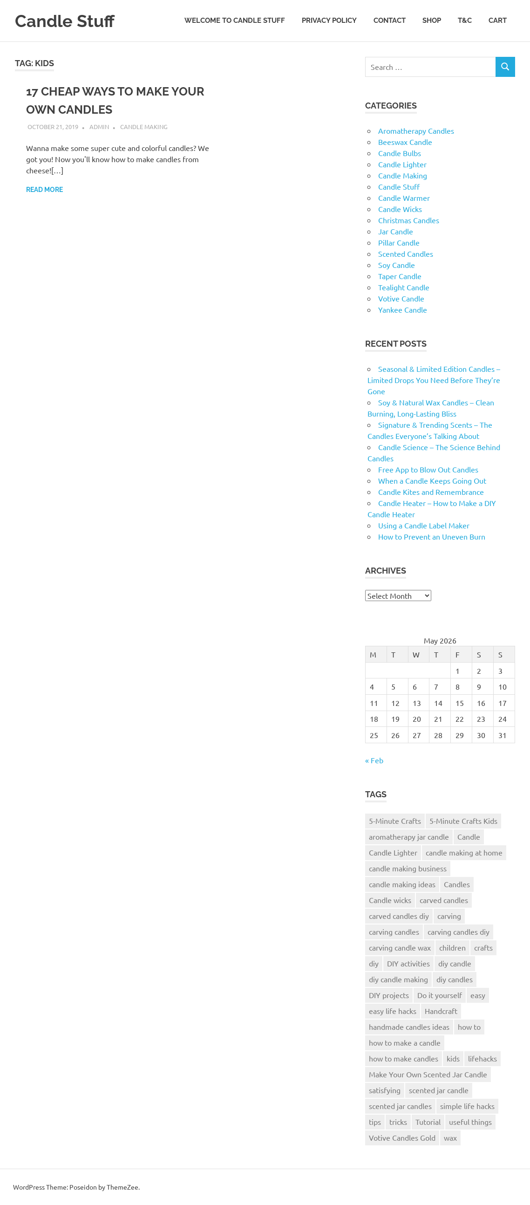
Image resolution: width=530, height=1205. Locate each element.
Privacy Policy (329, 20)
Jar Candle (395, 231)
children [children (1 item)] (452, 947)
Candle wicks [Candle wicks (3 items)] (390, 899)
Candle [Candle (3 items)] (468, 836)
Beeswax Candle (405, 141)
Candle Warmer (404, 197)
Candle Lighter (402, 164)
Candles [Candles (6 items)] (457, 884)
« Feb (374, 760)
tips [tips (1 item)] (375, 1121)
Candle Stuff (67, 20)
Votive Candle (401, 298)
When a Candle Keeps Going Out (432, 480)
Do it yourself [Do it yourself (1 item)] (439, 995)
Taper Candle (399, 276)
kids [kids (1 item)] (453, 1058)
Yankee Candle (402, 309)
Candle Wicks (400, 208)
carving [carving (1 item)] (449, 915)
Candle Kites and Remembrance (431, 491)
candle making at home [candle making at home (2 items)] (464, 852)
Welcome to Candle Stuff (234, 20)
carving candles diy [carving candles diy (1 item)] (458, 931)
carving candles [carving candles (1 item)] (394, 931)
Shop (431, 20)
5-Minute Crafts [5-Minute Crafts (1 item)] (395, 820)
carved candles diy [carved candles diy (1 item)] (399, 915)
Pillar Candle (399, 242)
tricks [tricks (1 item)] (398, 1121)
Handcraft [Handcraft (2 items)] (441, 1010)
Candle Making (144, 126)
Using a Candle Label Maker (423, 525)
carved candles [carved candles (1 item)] (444, 899)
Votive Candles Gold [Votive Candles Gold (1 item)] (402, 1137)
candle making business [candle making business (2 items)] (408, 868)
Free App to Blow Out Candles (428, 469)
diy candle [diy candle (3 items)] (454, 963)
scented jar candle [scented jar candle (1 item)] (439, 1090)
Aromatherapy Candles (416, 130)
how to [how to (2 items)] (469, 1026)
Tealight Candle (403, 287)
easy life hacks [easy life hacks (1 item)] (392, 1010)
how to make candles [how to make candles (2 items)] (403, 1058)
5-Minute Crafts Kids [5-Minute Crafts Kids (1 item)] (463, 820)
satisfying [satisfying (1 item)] (385, 1090)
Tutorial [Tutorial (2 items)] (428, 1121)
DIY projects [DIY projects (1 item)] (389, 995)
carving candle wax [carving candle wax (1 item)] (400, 947)
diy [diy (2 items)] (374, 963)
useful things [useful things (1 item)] (470, 1121)
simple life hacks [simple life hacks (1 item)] (467, 1105)
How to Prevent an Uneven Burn (431, 536)
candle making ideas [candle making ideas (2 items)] (402, 884)
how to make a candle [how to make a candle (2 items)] (405, 1042)
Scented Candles (405, 253)
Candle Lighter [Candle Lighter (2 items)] (393, 852)
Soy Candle (396, 264)
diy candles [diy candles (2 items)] (454, 979)
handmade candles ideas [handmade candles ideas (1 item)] (409, 1026)
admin (99, 126)
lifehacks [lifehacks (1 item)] (482, 1058)
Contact (390, 20)
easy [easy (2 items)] (477, 995)
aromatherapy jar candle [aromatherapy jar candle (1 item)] (409, 836)
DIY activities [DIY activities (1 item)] (408, 963)
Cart (498, 20)
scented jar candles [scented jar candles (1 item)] (400, 1105)
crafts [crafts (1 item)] (483, 947)
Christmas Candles (408, 220)
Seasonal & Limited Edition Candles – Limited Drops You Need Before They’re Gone (433, 380)
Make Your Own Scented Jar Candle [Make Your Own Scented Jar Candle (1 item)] (428, 1074)
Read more (44, 189)
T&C (465, 20)
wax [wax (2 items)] (450, 1137)
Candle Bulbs (399, 152)
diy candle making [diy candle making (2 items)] (398, 979)
